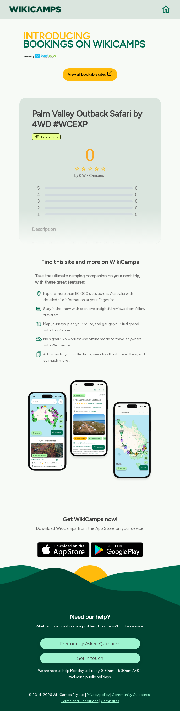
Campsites (110, 701)
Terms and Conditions (80, 701)
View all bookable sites (90, 74)
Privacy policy (98, 694)
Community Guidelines (131, 694)
